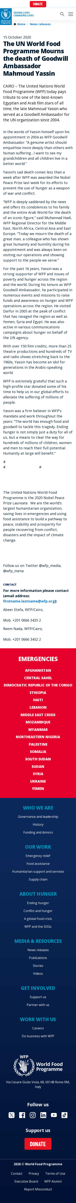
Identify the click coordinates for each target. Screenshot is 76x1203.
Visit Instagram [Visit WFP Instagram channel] (33, 1115)
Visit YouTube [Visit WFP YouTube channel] (54, 1115)
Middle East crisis (38, 714)
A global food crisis (38, 919)
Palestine (38, 744)
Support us (38, 997)
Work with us (38, 1019)
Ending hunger (38, 903)
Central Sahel (38, 677)
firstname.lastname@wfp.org (29, 601)
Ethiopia (38, 692)
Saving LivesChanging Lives (24, 14)
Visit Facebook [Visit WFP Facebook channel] (22, 1115)
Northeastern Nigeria (38, 736)
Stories (38, 966)
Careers (38, 1028)
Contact (16, 1173)
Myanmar (38, 729)
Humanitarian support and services (38, 871)
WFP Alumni (53, 1181)
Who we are (38, 807)
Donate (38, 4)
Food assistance (38, 863)
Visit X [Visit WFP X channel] (11, 1115)
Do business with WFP (38, 1036)
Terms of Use (55, 1173)
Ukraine (38, 781)
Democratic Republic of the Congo (38, 685)
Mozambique (38, 722)
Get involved (38, 988)
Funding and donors (38, 832)
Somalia (38, 751)
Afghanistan (38, 670)
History (38, 824)
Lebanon (38, 707)
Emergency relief (38, 856)
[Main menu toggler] (70, 14)
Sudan (38, 766)
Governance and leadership (38, 816)
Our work (38, 847)
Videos (38, 973)
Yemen (38, 788)
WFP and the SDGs (38, 926)
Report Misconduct (38, 1189)
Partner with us (38, 1005)
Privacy (34, 1173)
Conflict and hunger (38, 911)
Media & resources (38, 941)
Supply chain (38, 879)
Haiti (38, 699)
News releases (40, 24)
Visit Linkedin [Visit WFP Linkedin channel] (43, 1115)
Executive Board (26, 1181)
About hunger (38, 894)
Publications (38, 958)
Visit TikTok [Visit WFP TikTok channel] (64, 1115)
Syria (38, 773)
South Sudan (38, 759)
